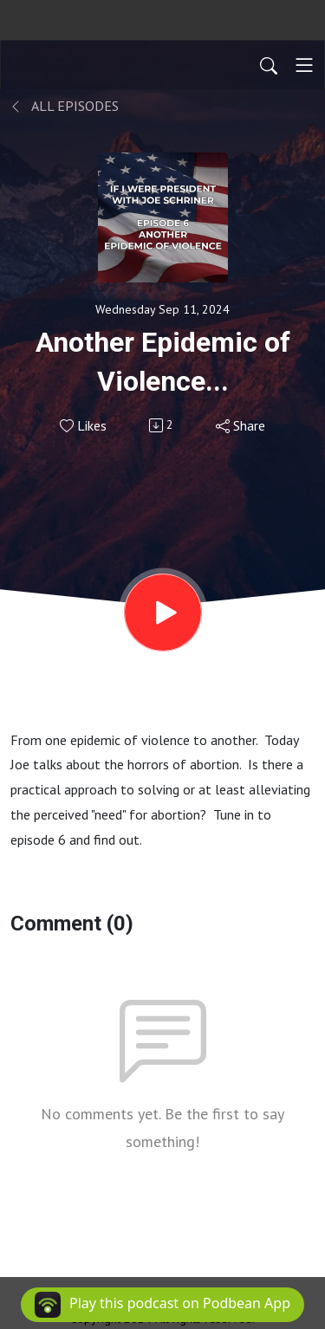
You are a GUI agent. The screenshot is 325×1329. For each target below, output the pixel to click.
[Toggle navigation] (304, 65)
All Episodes (64, 105)
